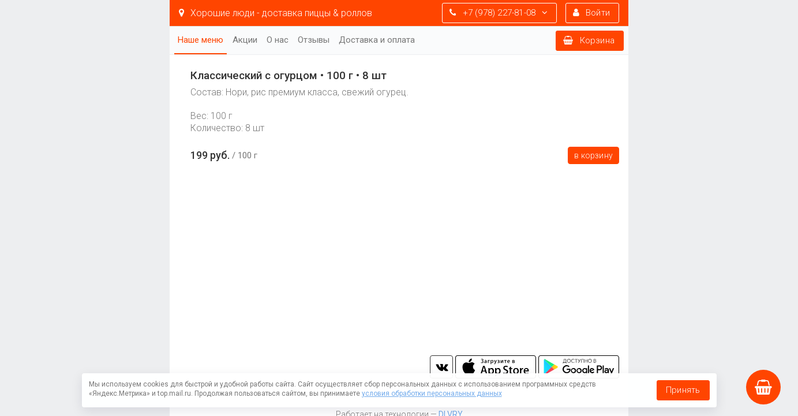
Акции (245, 40)
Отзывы (313, 40)
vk (441, 366)
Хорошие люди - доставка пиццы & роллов (275, 13)
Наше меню (200, 40)
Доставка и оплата (377, 40)
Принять (683, 390)
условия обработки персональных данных (432, 393)
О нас (278, 40)
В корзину (593, 155)
